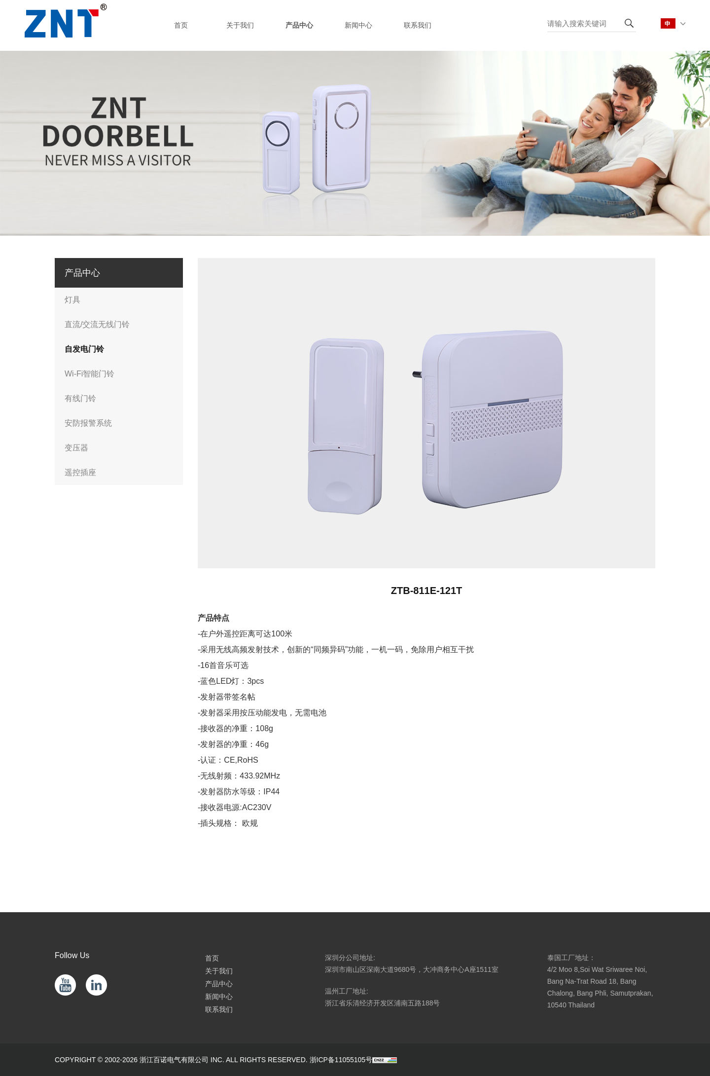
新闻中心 (219, 997)
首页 (212, 958)
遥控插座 (80, 472)
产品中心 (219, 984)
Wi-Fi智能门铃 (89, 374)
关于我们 (219, 971)
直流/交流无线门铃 (97, 324)
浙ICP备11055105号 (341, 1060)
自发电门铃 (84, 349)
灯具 (72, 300)
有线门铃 (80, 398)
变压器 (76, 448)
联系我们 (219, 1009)
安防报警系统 (88, 423)
